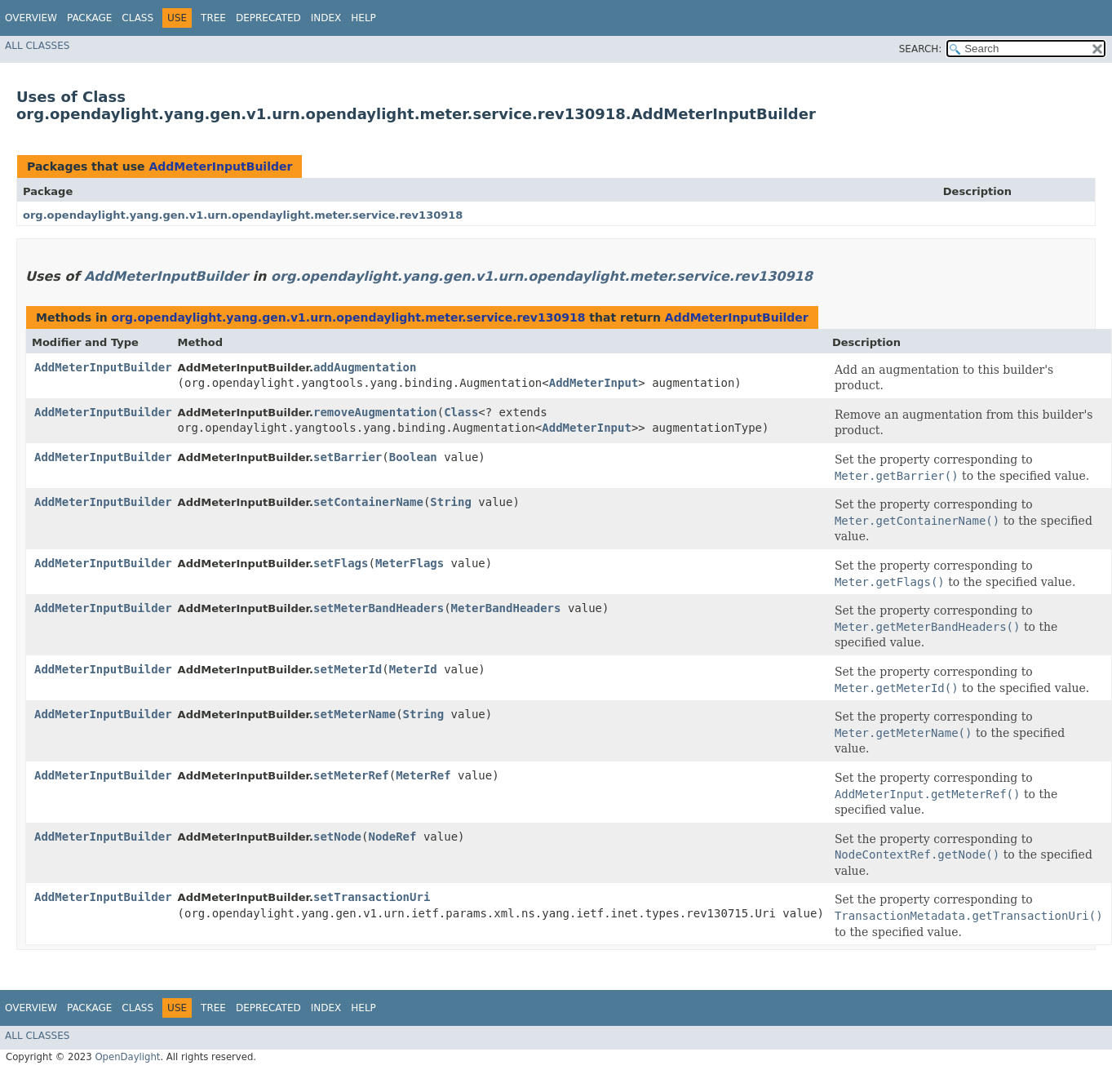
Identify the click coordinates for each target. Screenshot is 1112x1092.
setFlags (340, 563)
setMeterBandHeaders (378, 608)
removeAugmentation (375, 412)
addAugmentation (364, 367)
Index (326, 18)
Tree (213, 18)
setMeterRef (351, 775)
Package (89, 18)
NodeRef (392, 836)
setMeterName (354, 714)
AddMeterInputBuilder (220, 166)
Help (363, 18)
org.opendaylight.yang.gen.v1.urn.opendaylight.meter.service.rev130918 (243, 215)
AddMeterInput (594, 382)
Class (137, 18)
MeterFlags (409, 563)
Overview (31, 18)
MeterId (413, 669)
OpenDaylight (127, 1057)
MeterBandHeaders (506, 608)
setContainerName (368, 501)
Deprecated (268, 18)
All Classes (37, 45)
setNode (337, 836)
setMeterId (347, 669)
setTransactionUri (371, 896)
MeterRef (423, 775)
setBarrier (347, 457)
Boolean (413, 457)
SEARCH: (920, 49)
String (451, 501)
